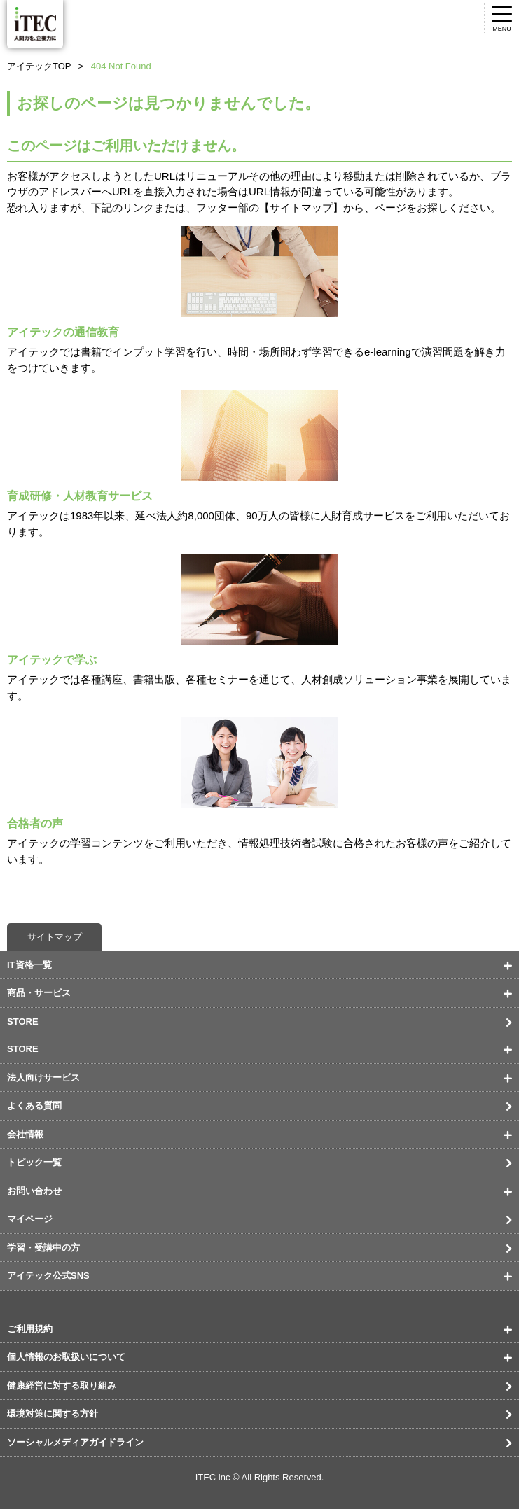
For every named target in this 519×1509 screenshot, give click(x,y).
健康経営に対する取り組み (61, 1385)
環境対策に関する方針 (52, 1413)
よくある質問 (34, 1105)
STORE (23, 1021)
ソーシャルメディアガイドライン (75, 1442)
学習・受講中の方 (43, 1247)
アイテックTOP (39, 66)
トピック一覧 (34, 1162)
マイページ (30, 1219)
